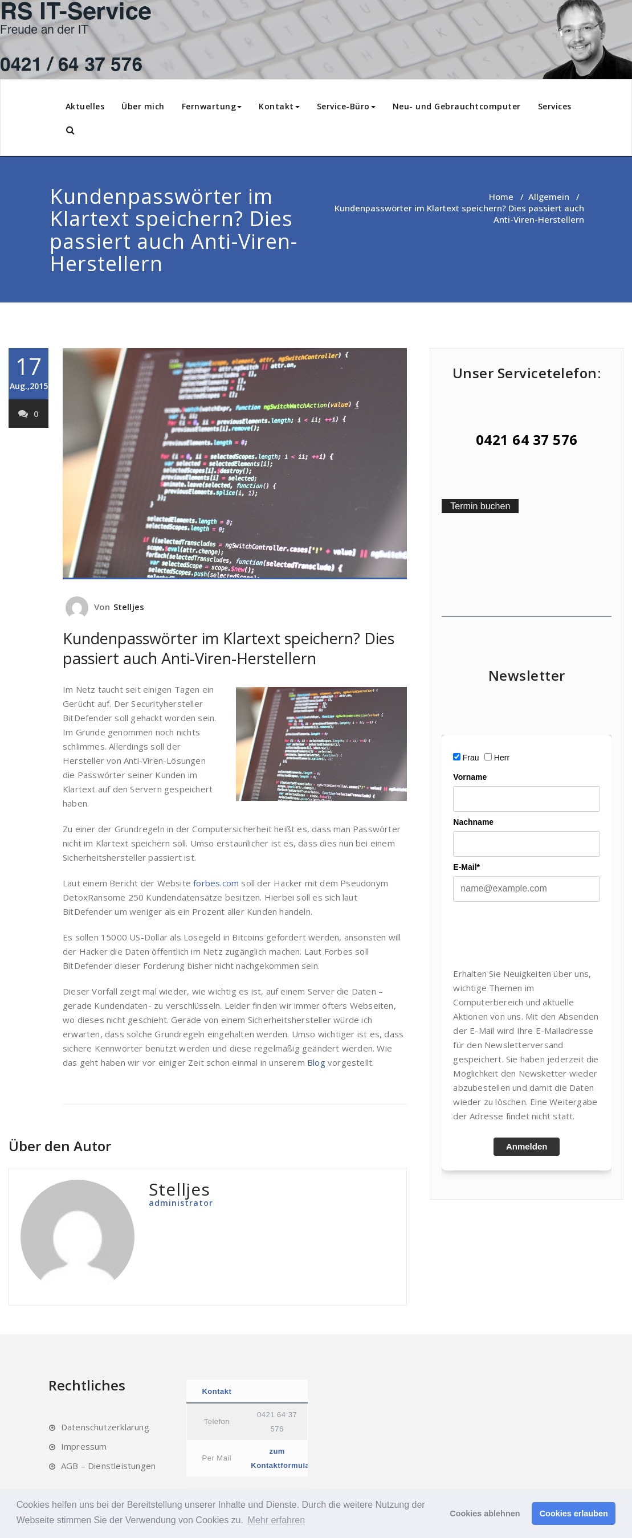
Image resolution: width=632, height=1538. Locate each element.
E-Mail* (466, 867)
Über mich (143, 106)
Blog (316, 1062)
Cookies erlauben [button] (574, 1513)
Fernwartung (212, 106)
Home (501, 196)
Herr (501, 757)
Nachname (473, 822)
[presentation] (539, 934)
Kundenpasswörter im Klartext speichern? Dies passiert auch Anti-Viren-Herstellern (228, 648)
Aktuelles (85, 106)
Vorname (470, 777)
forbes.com (216, 883)
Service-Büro (346, 106)
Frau (471, 757)
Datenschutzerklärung (105, 1427)
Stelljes (129, 606)
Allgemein (548, 196)
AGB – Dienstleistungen (108, 1465)
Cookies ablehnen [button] (485, 1513)
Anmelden (527, 1146)
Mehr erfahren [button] (276, 1520)
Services (555, 106)
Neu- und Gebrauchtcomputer (457, 106)
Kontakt (279, 106)
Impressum (84, 1446)
